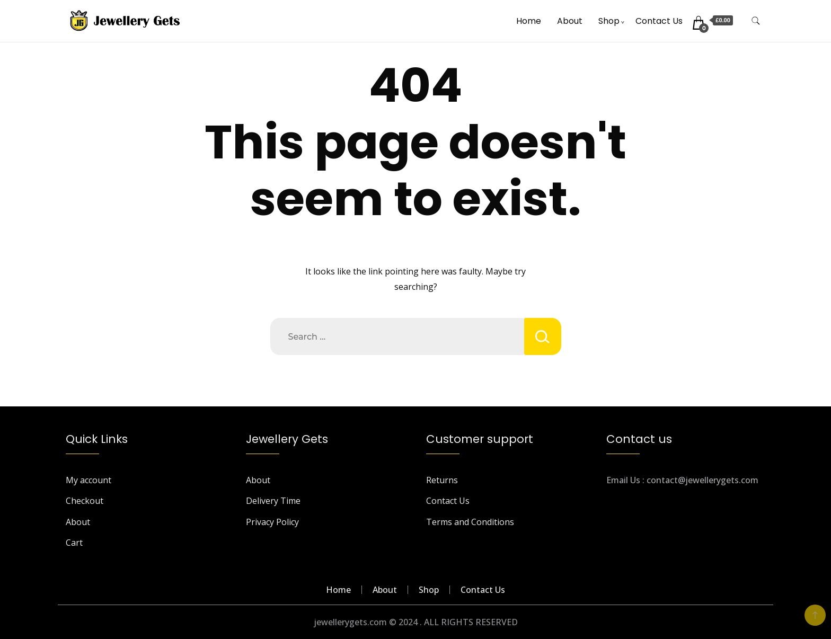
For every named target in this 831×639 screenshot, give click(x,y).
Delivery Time (273, 501)
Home (528, 21)
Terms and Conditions (470, 522)
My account (88, 480)
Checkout (84, 501)
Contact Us (659, 21)
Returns (442, 480)
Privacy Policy (272, 522)
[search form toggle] (755, 21)
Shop (609, 21)
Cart (74, 542)
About (569, 21)
